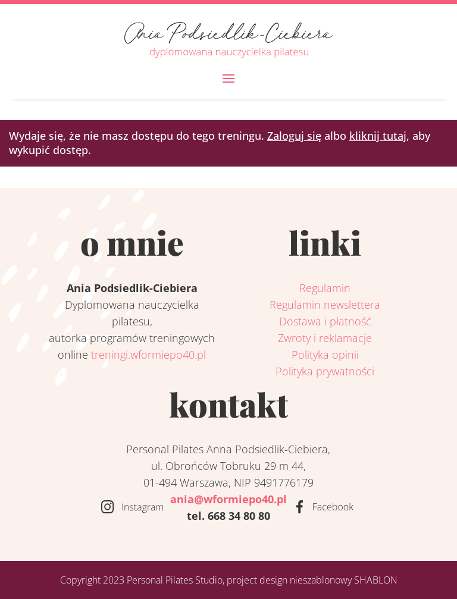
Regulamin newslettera (325, 304)
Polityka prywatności (325, 371)
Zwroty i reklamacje (325, 338)
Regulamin (324, 288)
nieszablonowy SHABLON (343, 580)
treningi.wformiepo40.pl (148, 354)
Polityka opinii (325, 354)
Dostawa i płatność (325, 321)
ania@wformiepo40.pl (228, 499)
